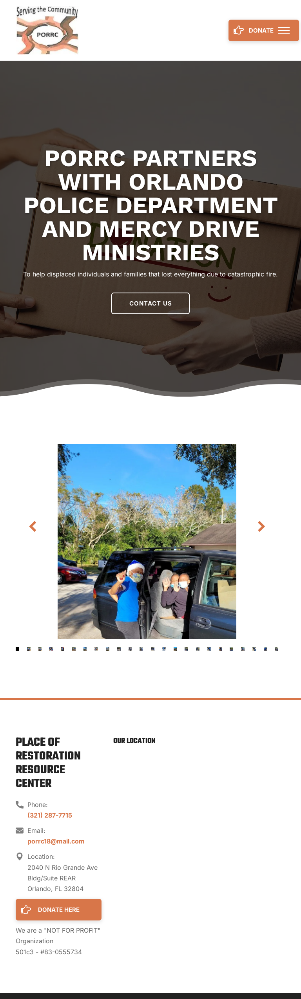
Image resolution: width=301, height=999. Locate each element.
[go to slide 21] (243, 649)
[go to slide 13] (152, 649)
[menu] (284, 30)
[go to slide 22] (254, 649)
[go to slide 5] (62, 649)
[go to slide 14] (164, 649)
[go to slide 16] (186, 649)
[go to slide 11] (130, 649)
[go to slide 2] (29, 649)
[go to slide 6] (74, 649)
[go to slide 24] (276, 649)
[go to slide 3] (40, 649)
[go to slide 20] (231, 649)
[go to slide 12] (141, 649)
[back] (32, 526)
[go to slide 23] (265, 649)
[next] (261, 526)
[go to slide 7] (85, 649)
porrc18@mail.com (56, 841)
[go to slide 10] (119, 649)
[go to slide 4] (51, 649)
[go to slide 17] (197, 649)
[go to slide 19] (220, 649)
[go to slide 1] (17, 649)
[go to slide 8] (96, 649)
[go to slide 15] (175, 649)
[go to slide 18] (209, 649)
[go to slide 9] (107, 649)
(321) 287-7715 (49, 815)
